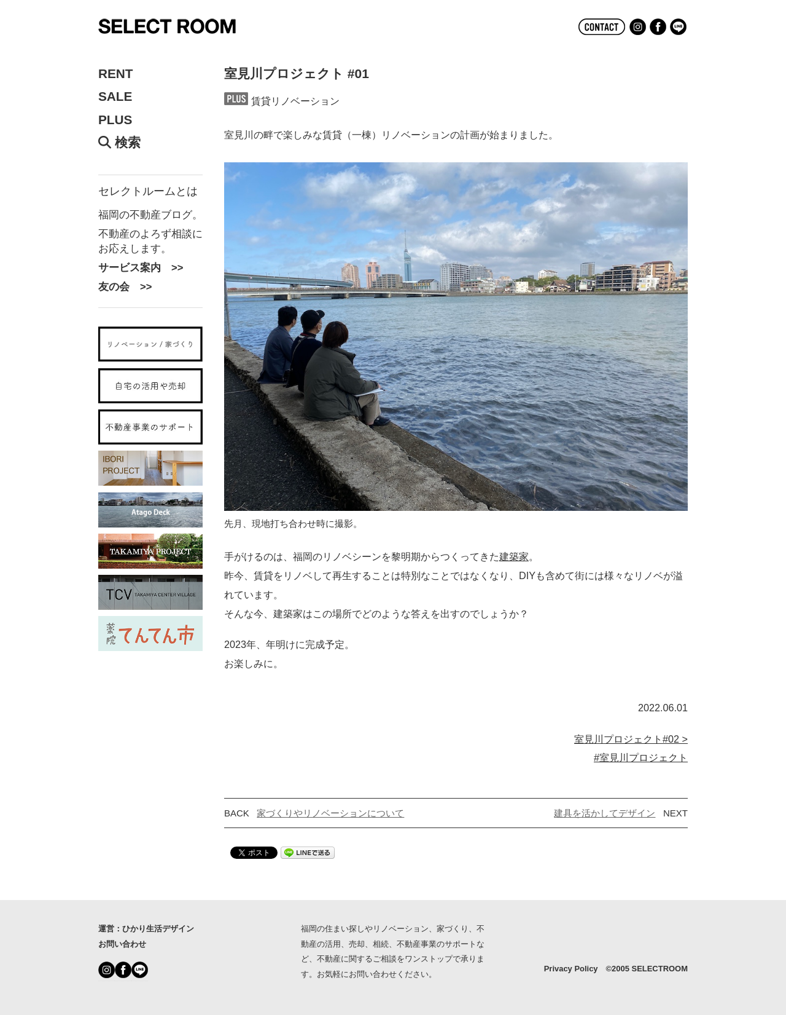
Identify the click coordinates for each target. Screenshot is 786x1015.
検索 (119, 142)
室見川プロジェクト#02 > (631, 738)
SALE (115, 96)
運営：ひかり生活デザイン (146, 928)
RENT (115, 74)
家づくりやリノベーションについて (330, 813)
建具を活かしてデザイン (604, 813)
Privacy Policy (571, 968)
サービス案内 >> (140, 267)
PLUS (115, 120)
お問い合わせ (122, 944)
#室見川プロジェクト (641, 757)
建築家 (514, 556)
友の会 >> (125, 286)
